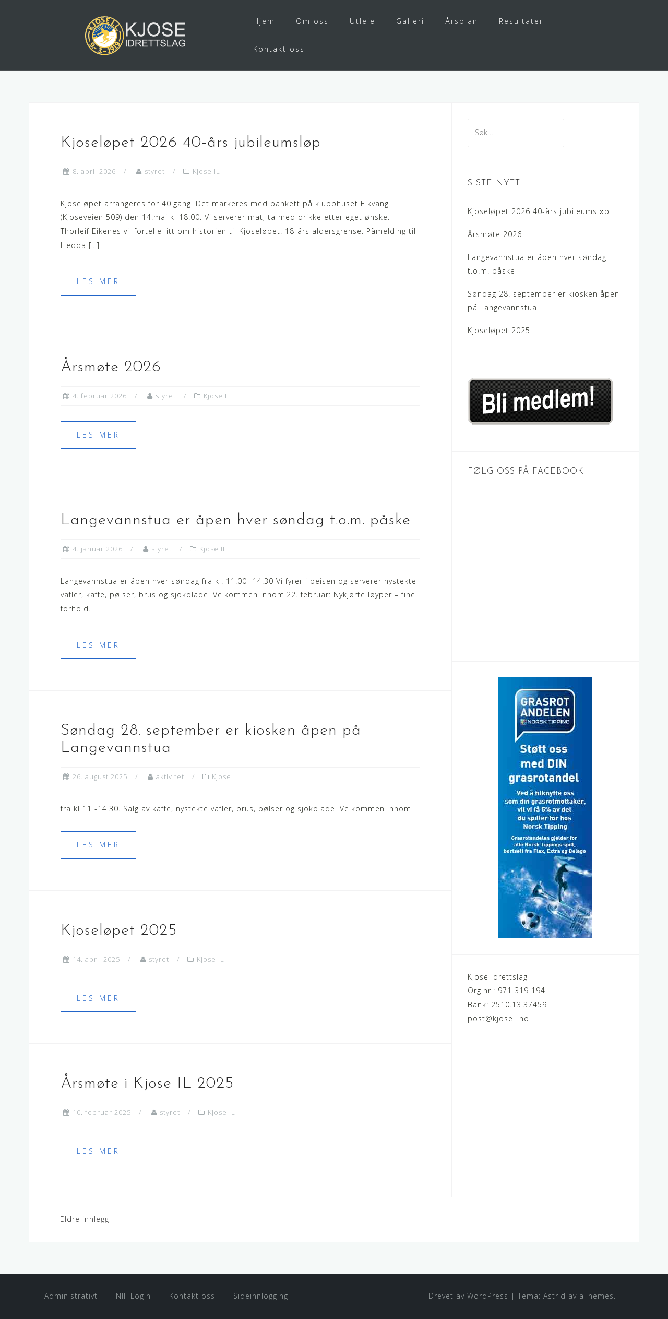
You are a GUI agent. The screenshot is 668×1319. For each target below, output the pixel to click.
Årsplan (461, 21)
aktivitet (170, 776)
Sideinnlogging (260, 1296)
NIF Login (133, 1296)
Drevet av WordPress (468, 1296)
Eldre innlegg (84, 1219)
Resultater (521, 21)
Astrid (554, 1296)
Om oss (312, 21)
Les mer (98, 281)
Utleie (362, 21)
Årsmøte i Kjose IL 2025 (147, 1084)
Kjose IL (206, 171)
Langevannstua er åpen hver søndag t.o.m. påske (236, 520)
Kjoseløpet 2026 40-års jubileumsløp (191, 143)
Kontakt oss (279, 49)
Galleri (410, 21)
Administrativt (71, 1296)
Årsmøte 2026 (111, 367)
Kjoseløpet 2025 (119, 931)
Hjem (264, 21)
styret (155, 171)
